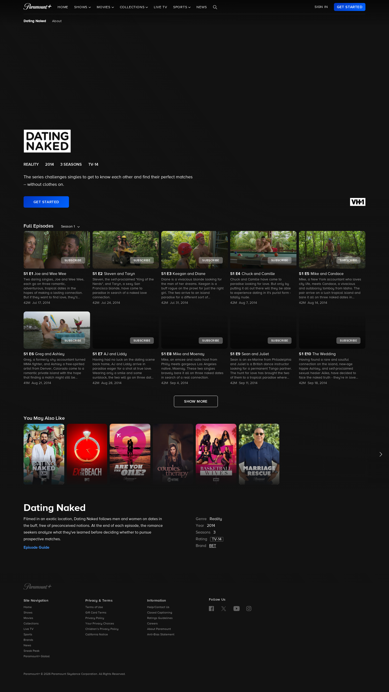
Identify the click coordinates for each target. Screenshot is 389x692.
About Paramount (159, 629)
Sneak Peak (31, 651)
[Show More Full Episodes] (196, 401)
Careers (152, 623)
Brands (28, 640)
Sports (28, 634)
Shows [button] (81, 7)
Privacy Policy (94, 618)
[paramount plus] (38, 7)
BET (212, 546)
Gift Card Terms (95, 612)
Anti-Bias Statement (160, 634)
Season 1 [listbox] (68, 226)
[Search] (215, 7)
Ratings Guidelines (160, 618)
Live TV (160, 7)
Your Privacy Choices (99, 623)
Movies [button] (104, 7)
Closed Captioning (159, 612)
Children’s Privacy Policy (102, 629)
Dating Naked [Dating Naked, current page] (35, 21)
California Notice (96, 634)
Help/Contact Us (158, 607)
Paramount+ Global (37, 656)
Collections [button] (133, 7)
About (57, 21)
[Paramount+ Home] (38, 587)
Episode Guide (36, 547)
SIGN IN (321, 7)
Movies (28, 618)
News (201, 7)
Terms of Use (94, 607)
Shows (28, 612)
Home (63, 7)
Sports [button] (181, 7)
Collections (31, 623)
